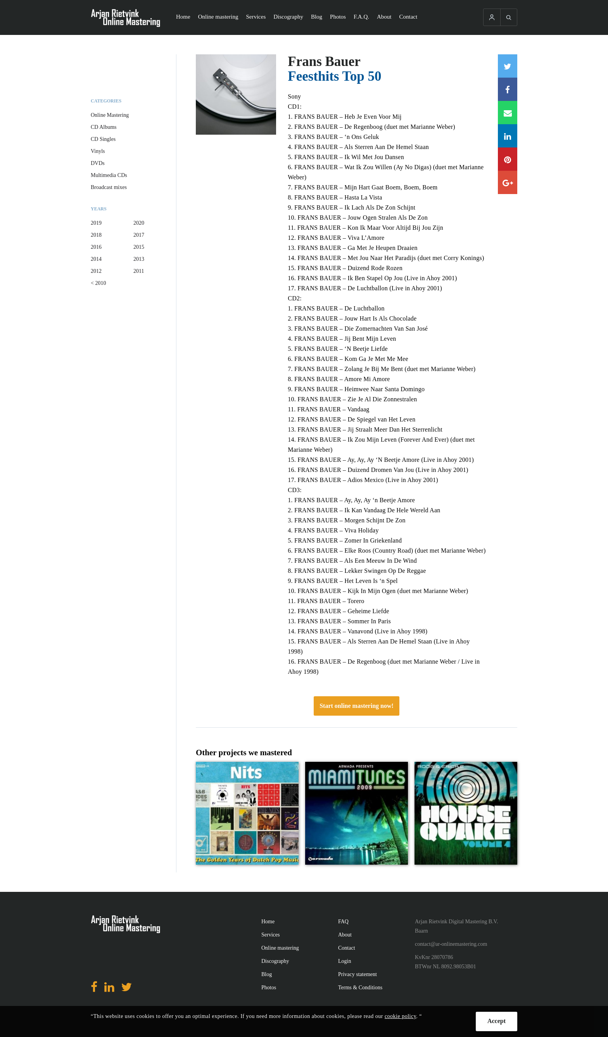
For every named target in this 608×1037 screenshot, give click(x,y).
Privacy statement (357, 974)
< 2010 (98, 283)
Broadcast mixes (109, 187)
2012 (96, 271)
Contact (408, 17)
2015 (138, 247)
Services (256, 17)
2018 (96, 235)
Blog (316, 17)
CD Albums (104, 127)
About (384, 17)
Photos (338, 17)
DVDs (98, 163)
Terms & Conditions (360, 987)
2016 (96, 247)
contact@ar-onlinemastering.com (451, 944)
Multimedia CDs (109, 175)
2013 (138, 259)
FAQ (343, 921)
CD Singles (103, 139)
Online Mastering (110, 115)
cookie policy (400, 1016)
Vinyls (98, 151)
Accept (496, 1021)
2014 (96, 259)
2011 (138, 271)
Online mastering (218, 17)
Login (344, 961)
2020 (138, 223)
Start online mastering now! (357, 705)
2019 (96, 223)
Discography (288, 17)
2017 (138, 235)
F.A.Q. (361, 17)
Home (183, 17)
